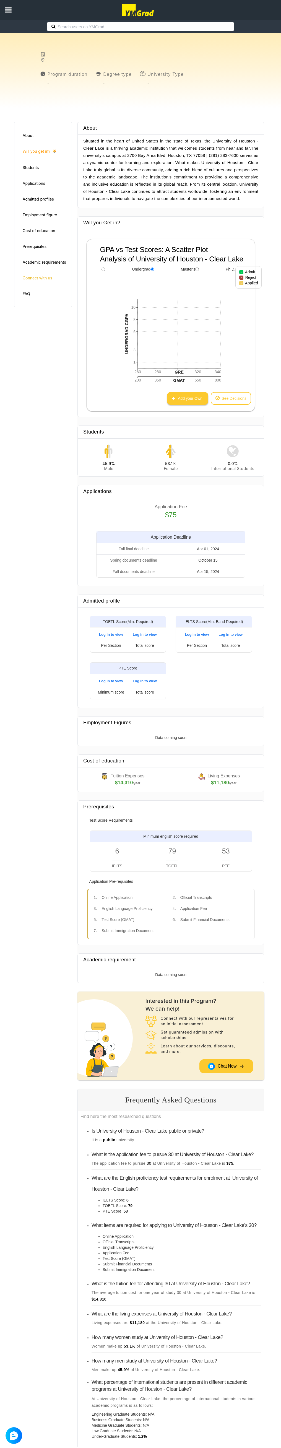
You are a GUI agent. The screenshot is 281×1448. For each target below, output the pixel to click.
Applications (34, 183)
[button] (8, 10)
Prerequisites (34, 246)
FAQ (26, 293)
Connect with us (37, 278)
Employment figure (40, 214)
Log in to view (111, 634)
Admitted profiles (38, 199)
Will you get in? (39, 151)
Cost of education (39, 230)
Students (31, 167)
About (28, 135)
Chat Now (225, 1066)
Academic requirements (44, 262)
